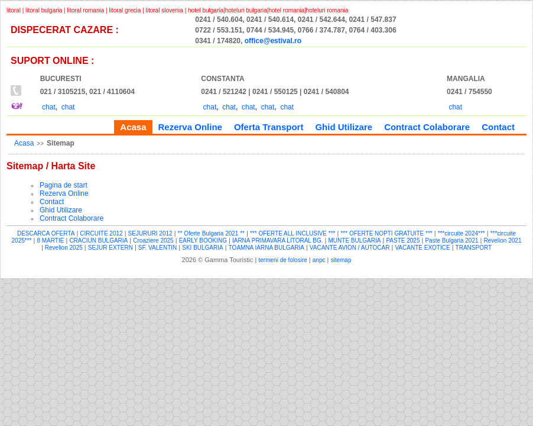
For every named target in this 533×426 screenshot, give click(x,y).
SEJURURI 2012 (150, 233)
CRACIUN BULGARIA (98, 240)
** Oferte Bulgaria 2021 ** (211, 233)
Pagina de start (63, 185)
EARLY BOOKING (203, 240)
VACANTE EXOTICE (422, 247)
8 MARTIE (50, 240)
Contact (498, 127)
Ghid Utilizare (343, 127)
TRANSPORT (474, 247)
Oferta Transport (269, 127)
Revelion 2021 (503, 240)
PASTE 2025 (403, 240)
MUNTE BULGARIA (355, 240)
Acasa (24, 143)
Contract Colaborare (427, 127)
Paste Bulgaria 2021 (451, 240)
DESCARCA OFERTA (45, 233)
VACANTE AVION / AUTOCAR (350, 247)
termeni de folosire (283, 260)
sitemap (340, 260)
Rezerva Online (190, 127)
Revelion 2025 (64, 247)
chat (49, 107)
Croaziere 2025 (153, 240)
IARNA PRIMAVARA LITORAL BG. (277, 240)
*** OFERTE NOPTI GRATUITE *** (386, 233)
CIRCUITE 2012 (101, 233)
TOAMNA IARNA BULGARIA (266, 247)
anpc (319, 260)
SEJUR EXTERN (110, 247)
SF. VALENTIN (157, 247)
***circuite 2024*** (461, 233)
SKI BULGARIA (202, 247)
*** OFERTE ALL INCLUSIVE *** (293, 233)
